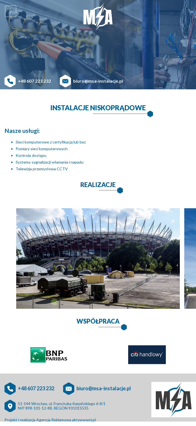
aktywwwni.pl (84, 419)
